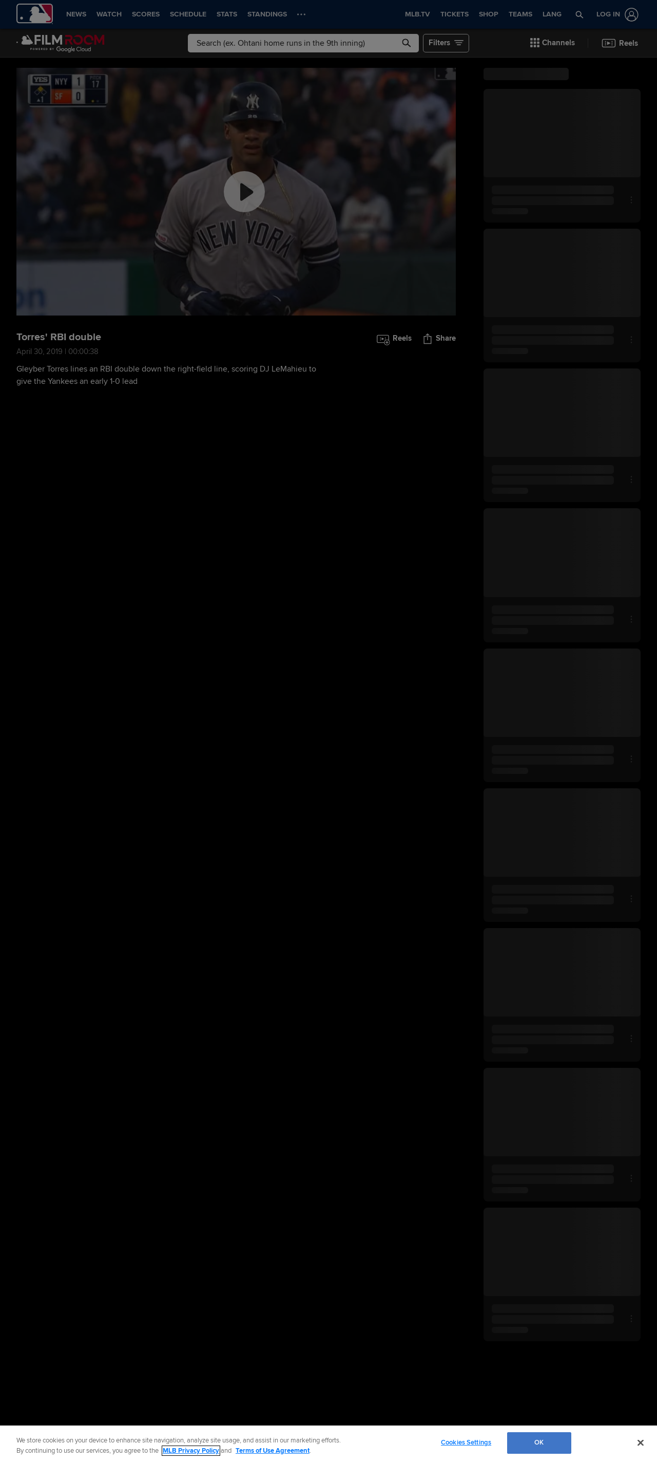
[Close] (640, 1442)
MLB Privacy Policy (191, 1451)
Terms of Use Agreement (273, 1451)
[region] (328, 1444)
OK (539, 1442)
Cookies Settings (466, 1442)
